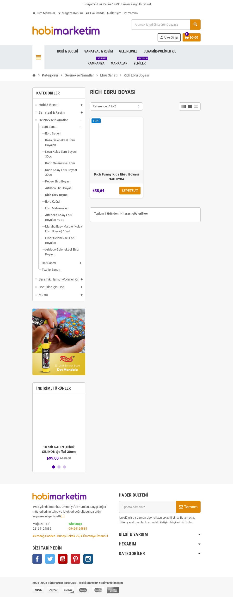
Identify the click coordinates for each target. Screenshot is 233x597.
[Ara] (165, 24)
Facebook (37, 559)
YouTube (62, 559)
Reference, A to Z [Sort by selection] (104, 106)
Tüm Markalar (43, 13)
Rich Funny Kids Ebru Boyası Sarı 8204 (116, 176)
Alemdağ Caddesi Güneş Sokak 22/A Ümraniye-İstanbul (70, 536)
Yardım (131, 13)
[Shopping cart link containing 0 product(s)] (192, 37)
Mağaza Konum (70, 13)
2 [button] (59, 466)
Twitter (50, 559)
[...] (62, 516)
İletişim (114, 13)
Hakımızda (95, 13)
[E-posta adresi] (147, 507)
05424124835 (77, 528)
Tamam (188, 506)
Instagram (88, 559)
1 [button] (53, 466)
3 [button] (64, 466)
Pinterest (75, 559)
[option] (58, 429)
